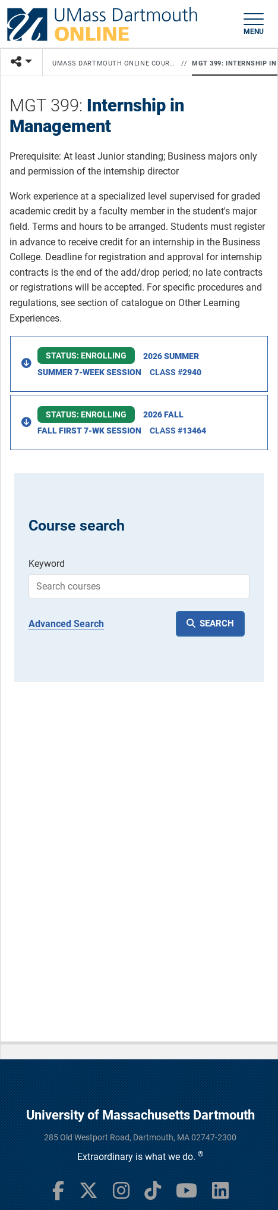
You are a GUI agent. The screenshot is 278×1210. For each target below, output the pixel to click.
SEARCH (217, 623)
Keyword (47, 563)
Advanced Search (66, 623)
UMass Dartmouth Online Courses (114, 63)
